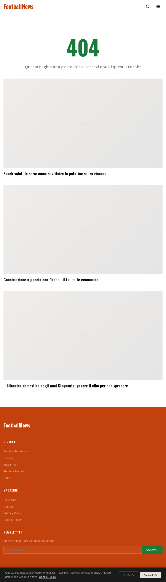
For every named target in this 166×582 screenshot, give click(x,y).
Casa (6, 477)
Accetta (150, 574)
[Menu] (158, 6)
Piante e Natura (13, 471)
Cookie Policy (12, 519)
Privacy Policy (12, 513)
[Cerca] (148, 6)
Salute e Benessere (16, 451)
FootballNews (18, 6)
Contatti (8, 506)
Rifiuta (128, 574)
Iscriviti (152, 549)
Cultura (8, 458)
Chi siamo (9, 499)
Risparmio (10, 464)
